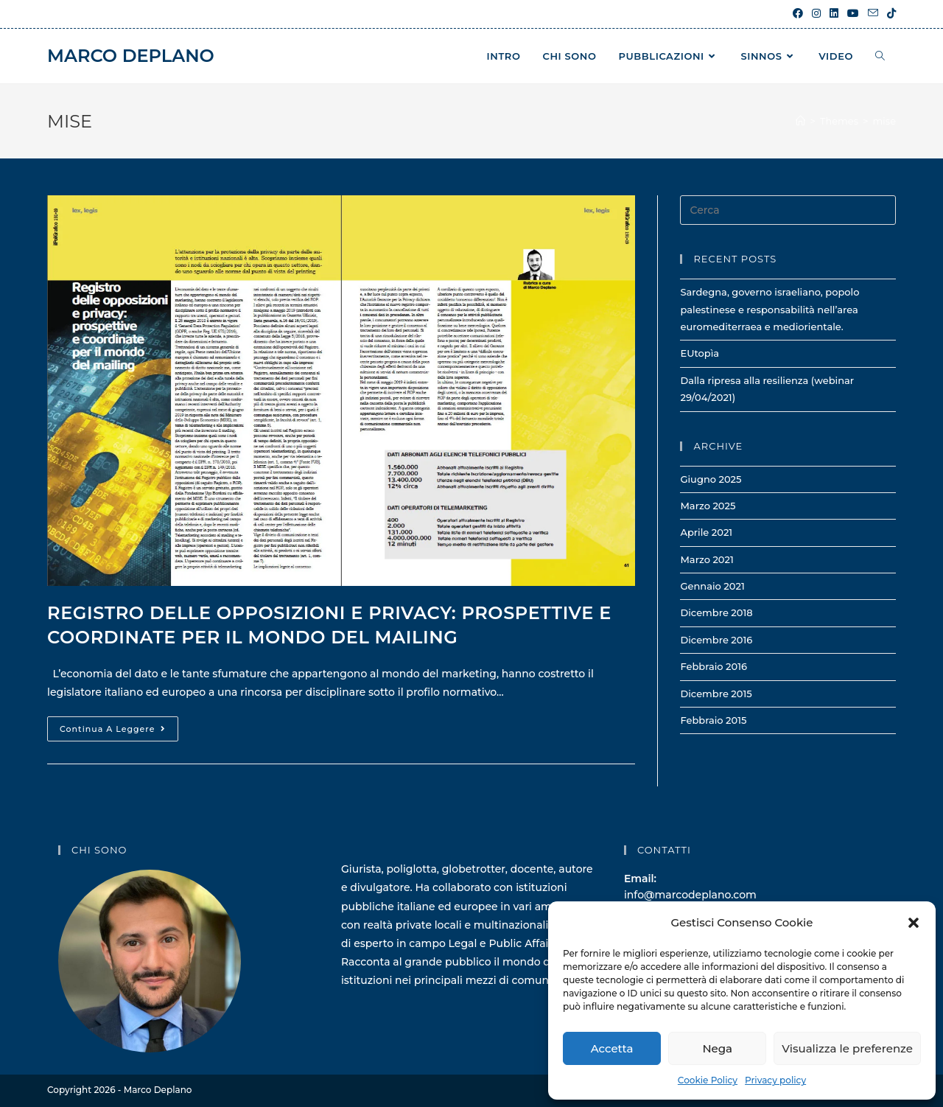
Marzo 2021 (706, 559)
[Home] (800, 121)
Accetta (612, 1048)
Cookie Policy (707, 1080)
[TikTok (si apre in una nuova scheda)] (889, 14)
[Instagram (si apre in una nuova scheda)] (816, 14)
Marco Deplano (130, 55)
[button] (913, 922)
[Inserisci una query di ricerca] (788, 210)
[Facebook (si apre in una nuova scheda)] (797, 14)
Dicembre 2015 (715, 693)
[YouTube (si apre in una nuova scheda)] (853, 14)
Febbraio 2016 (713, 666)
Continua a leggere (119, 731)
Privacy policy (775, 1080)
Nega (717, 1048)
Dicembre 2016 (716, 640)
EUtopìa (699, 353)
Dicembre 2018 (716, 612)
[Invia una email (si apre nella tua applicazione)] (873, 14)
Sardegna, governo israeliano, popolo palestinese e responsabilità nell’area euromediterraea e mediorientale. (769, 309)
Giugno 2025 (710, 479)
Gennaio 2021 (712, 586)
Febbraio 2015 (713, 720)
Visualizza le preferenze (847, 1048)
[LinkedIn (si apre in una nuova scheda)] (834, 14)
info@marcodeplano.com (690, 894)
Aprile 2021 (706, 532)
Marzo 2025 (707, 505)
